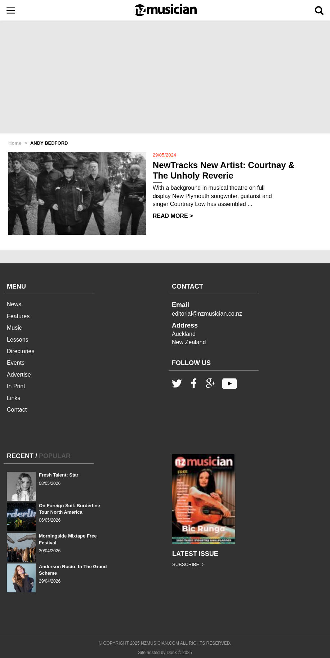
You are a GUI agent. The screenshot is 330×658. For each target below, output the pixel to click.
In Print (16, 386)
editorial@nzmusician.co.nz (207, 314)
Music (14, 328)
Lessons (17, 340)
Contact (17, 410)
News (14, 304)
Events (15, 363)
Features (18, 316)
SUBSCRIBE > (188, 564)
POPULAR (55, 456)
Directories (20, 351)
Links (13, 398)
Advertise (19, 375)
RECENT (20, 456)
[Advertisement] (165, 77)
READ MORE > (173, 216)
